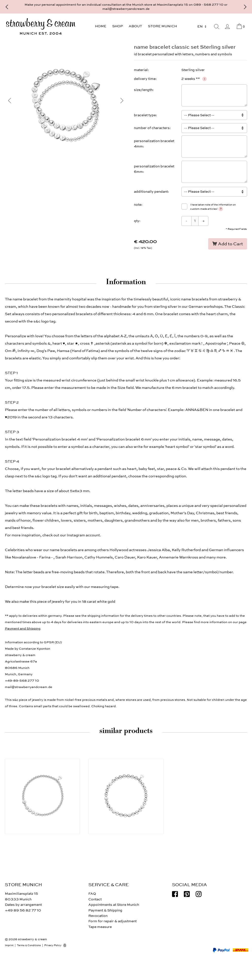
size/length (143, 90)
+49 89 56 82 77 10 (23, 910)
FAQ (92, 894)
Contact (95, 899)
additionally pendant (151, 192)
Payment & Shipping (105, 910)
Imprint (9, 945)
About (135, 26)
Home (100, 26)
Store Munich (162, 26)
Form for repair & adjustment (112, 921)
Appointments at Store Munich (113, 905)
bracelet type (145, 115)
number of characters (152, 128)
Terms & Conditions (29, 945)
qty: (137, 221)
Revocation (98, 916)
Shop (117, 26)
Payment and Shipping (22, 629)
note (137, 205)
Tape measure (100, 927)
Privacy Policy (53, 945)
